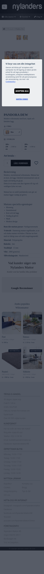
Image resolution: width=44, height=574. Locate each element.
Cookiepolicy (10, 81)
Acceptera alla (22, 91)
